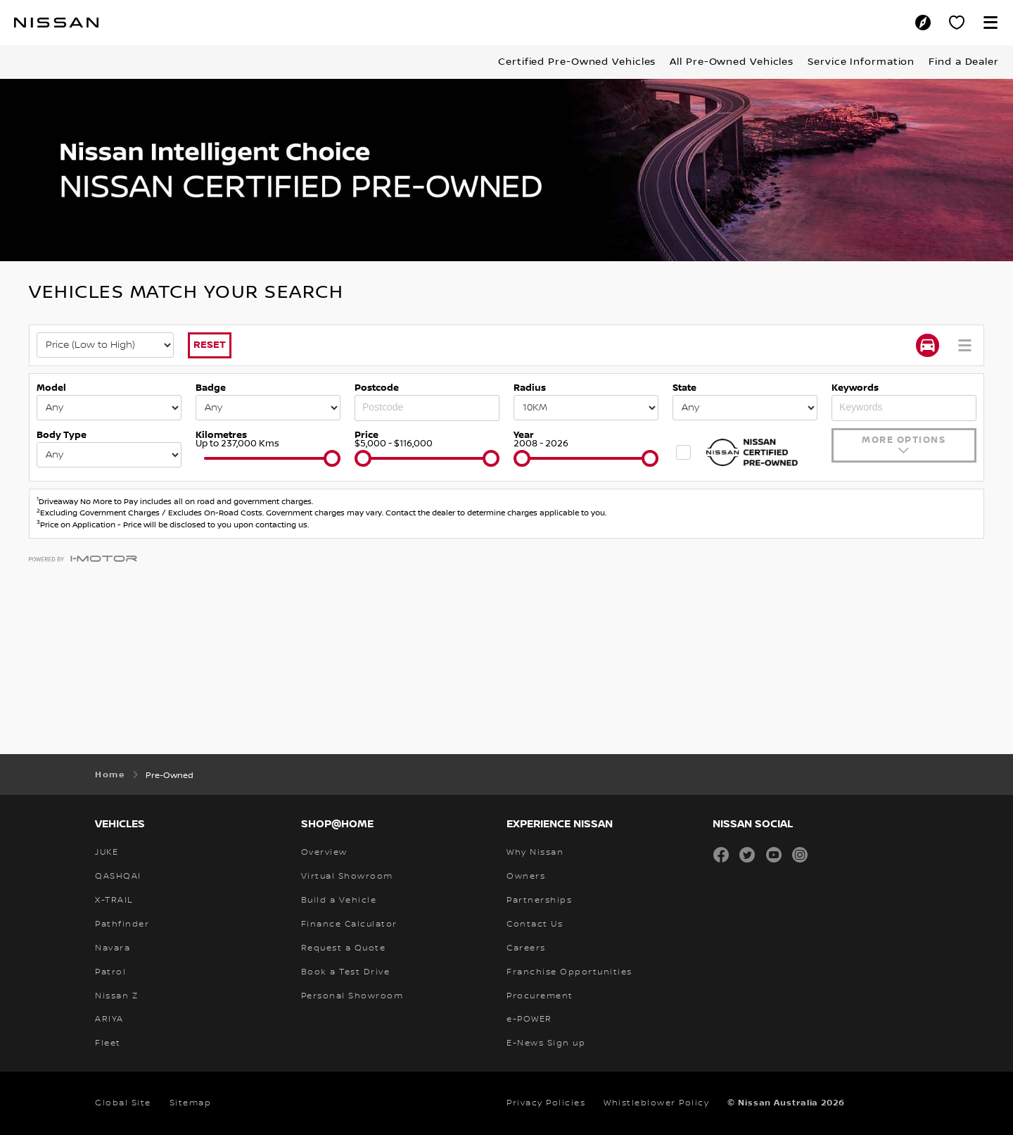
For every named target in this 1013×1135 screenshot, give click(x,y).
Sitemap (191, 1103)
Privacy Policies (546, 1103)
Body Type (62, 435)
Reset (209, 345)
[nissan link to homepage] (56, 22)
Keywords (855, 388)
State (684, 388)
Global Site (123, 1103)
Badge (211, 388)
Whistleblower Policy (656, 1103)
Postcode (377, 388)
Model (51, 388)
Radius (530, 388)
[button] (990, 22)
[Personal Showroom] (957, 22)
